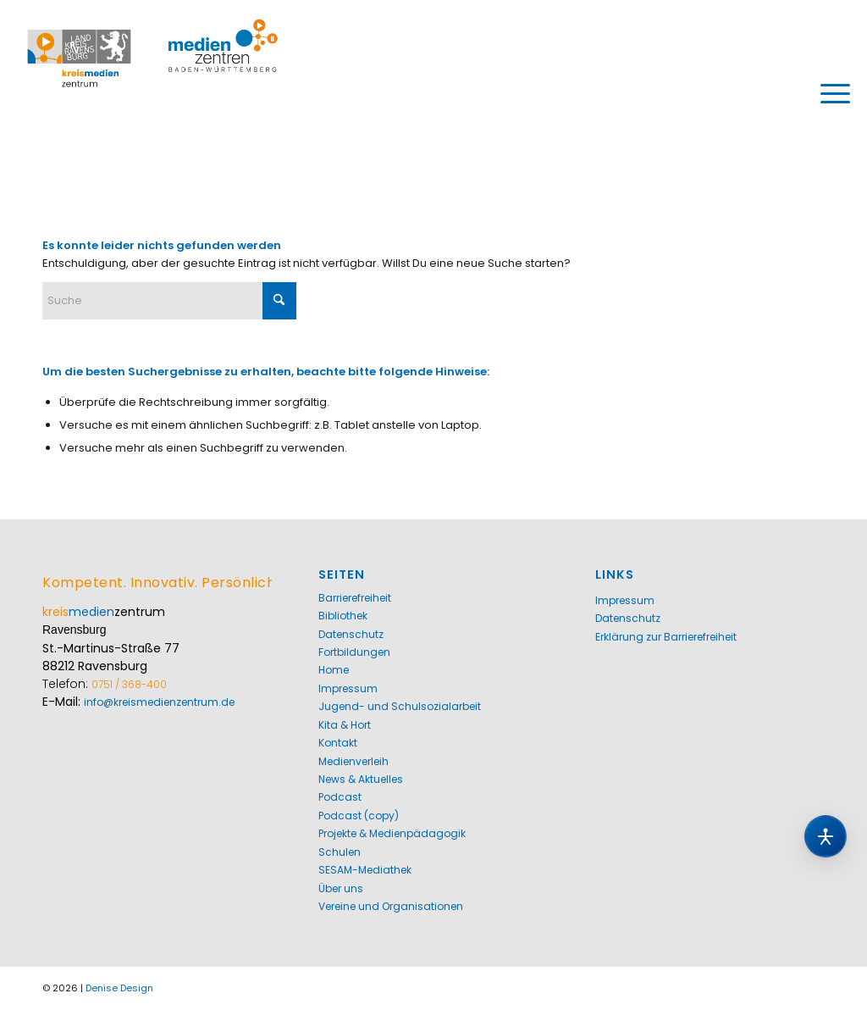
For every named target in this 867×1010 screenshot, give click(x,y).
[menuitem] (829, 93)
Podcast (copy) (358, 815)
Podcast (340, 797)
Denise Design (119, 988)
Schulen (339, 852)
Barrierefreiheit (354, 598)
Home (333, 670)
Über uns (340, 888)
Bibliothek (342, 615)
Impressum (348, 688)
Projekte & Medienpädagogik (392, 833)
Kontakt (337, 742)
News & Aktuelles (360, 779)
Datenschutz (351, 634)
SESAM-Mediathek (364, 870)
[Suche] (169, 300)
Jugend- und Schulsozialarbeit (399, 706)
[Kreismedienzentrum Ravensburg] (153, 93)
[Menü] (829, 93)
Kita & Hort (344, 725)
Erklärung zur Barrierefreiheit (666, 637)
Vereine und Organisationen (390, 906)
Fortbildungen (354, 652)
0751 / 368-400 (129, 684)
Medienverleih (353, 761)
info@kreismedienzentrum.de (159, 702)
